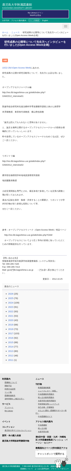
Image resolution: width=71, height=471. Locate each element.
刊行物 (39, 384)
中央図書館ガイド (45, 416)
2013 (10, 351)
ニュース (15, 32)
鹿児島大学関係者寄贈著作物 (15, 441)
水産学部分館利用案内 (47, 401)
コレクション (8, 427)
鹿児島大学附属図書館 (17, 5)
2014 (10, 346)
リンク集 (8, 392)
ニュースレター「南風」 (48, 391)
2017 (10, 333)
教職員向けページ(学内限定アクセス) (52, 449)
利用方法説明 (10, 389)
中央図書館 (42, 425)
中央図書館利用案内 (46, 394)
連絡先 (53, 466)
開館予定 (8, 386)
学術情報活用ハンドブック (48, 404)
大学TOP (5, 20)
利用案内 (6, 379)
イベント (6, 421)
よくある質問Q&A (42, 469)
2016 (10, 338)
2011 (10, 360)
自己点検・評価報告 (46, 407)
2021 (10, 316)
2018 (10, 329)
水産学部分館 (43, 432)
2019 (10, 324)
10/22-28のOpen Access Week (16, 68)
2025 (10, 298)
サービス (6, 404)
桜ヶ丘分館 (42, 428)
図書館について (11, 382)
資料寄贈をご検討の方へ (14, 399)
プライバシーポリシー (60, 469)
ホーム (5, 32)
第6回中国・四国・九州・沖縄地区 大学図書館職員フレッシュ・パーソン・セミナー (51, 440)
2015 (10, 342)
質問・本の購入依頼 (11, 435)
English (45, 20)
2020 (10, 320)
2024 (10, 302)
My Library (9, 411)
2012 (10, 355)
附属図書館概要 (44, 388)
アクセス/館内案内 (18, 20)
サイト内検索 (34, 20)
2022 (10, 311)
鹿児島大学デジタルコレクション (18, 430)
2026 (10, 293)
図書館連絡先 (10, 396)
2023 (10, 307)
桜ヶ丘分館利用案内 (46, 397)
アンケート (9, 408)
